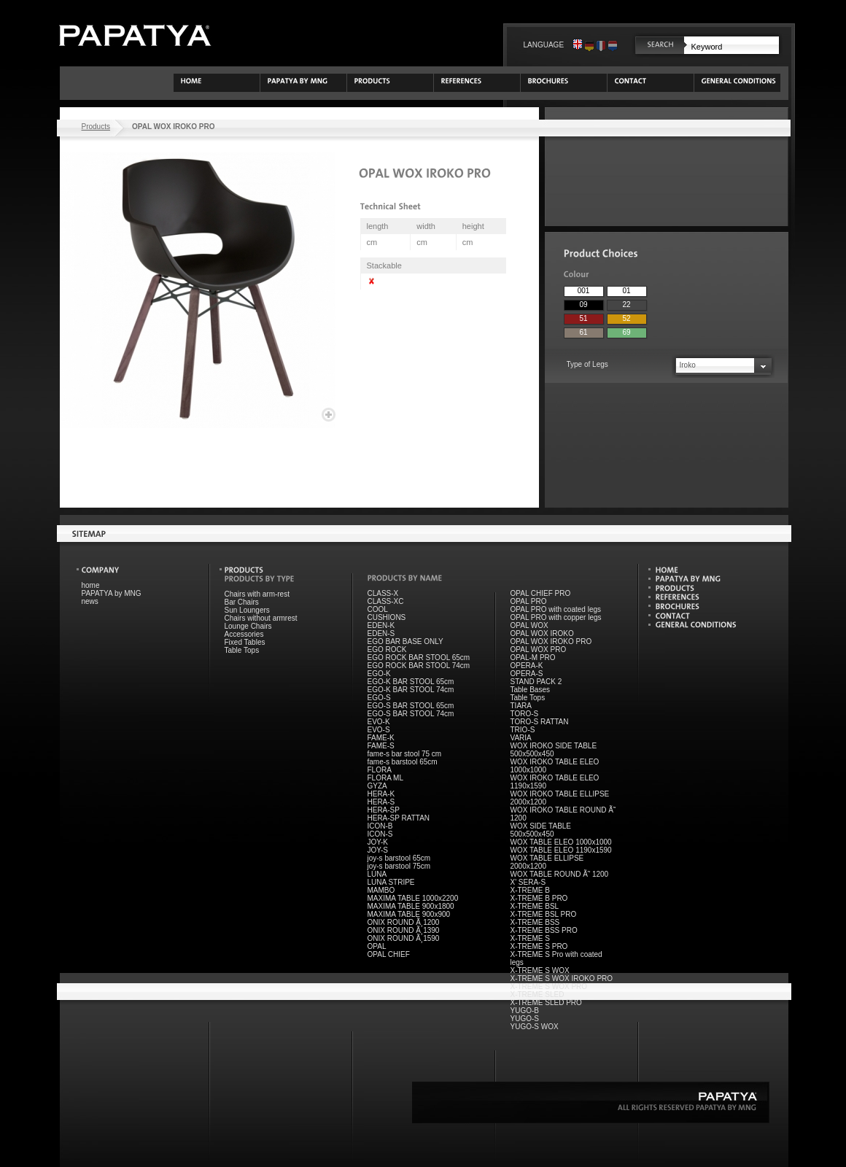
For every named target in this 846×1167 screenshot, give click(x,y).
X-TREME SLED (537, 994)
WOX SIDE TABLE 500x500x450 (541, 830)
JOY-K (378, 842)
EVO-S (379, 730)
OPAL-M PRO (533, 658)
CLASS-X (383, 593)
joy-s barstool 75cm (399, 866)
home (91, 585)
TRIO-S (523, 730)
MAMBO (381, 890)
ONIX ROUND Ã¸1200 (404, 922)
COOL (378, 609)
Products (96, 127)
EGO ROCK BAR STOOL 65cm (419, 658)
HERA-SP (384, 810)
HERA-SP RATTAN (399, 818)
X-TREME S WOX (540, 970)
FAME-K (381, 738)
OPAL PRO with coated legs (556, 609)
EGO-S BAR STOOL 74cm (411, 714)
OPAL (377, 946)
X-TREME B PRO (539, 898)
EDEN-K (381, 625)
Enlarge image (328, 415)
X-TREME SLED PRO (546, 1003)
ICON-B (380, 826)
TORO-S (525, 714)
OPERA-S (527, 674)
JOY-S (378, 850)
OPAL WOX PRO (539, 649)
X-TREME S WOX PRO (549, 986)
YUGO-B (525, 1011)
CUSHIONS (387, 617)
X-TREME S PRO (539, 946)
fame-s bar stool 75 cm (405, 754)
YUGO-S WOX (535, 1027)
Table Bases (530, 690)
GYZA (377, 786)
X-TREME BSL (535, 906)
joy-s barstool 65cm (399, 858)
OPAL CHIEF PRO (541, 593)
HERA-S (381, 802)
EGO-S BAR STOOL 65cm (411, 706)
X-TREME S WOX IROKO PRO (562, 978)
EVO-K (379, 722)
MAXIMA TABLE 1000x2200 (413, 898)
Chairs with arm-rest (257, 594)
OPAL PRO (529, 601)
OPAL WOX (529, 625)
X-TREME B (530, 890)
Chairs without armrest (261, 618)
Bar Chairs (242, 602)
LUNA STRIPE (391, 882)
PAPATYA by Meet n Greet (135, 35)
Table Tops (242, 650)
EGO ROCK (387, 649)
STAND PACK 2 (536, 682)
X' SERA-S (528, 882)
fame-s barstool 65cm (403, 762)
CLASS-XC (386, 601)
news (90, 601)
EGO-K (379, 674)
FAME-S (381, 746)
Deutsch (589, 45)
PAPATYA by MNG (111, 593)
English (577, 45)
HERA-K (381, 794)
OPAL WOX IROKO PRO (551, 641)
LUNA (377, 874)
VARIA (521, 738)
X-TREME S (530, 938)
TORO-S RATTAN (540, 722)
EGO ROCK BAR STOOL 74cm (419, 666)
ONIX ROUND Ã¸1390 (404, 930)
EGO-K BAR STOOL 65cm (411, 682)
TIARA (521, 706)
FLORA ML (385, 778)
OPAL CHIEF (389, 954)
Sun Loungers (247, 610)
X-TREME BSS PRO (544, 930)
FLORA (380, 770)
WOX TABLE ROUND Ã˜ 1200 (560, 874)
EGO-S (379, 698)
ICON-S (380, 834)
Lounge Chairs (248, 626)
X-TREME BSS (535, 922)
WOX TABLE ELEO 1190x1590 (561, 850)
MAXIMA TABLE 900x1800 (411, 906)
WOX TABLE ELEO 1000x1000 (561, 842)
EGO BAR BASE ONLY (405, 641)
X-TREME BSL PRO (544, 914)
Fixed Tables (245, 642)
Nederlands (612, 45)
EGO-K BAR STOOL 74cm (411, 690)
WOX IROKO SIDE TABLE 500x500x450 (554, 750)
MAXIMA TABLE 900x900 (409, 914)
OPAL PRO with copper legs (556, 617)
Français (601, 45)
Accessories (244, 634)
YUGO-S (525, 1019)
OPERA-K (527, 666)
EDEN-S (381, 633)
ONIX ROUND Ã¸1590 (404, 938)
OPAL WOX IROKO (542, 633)
